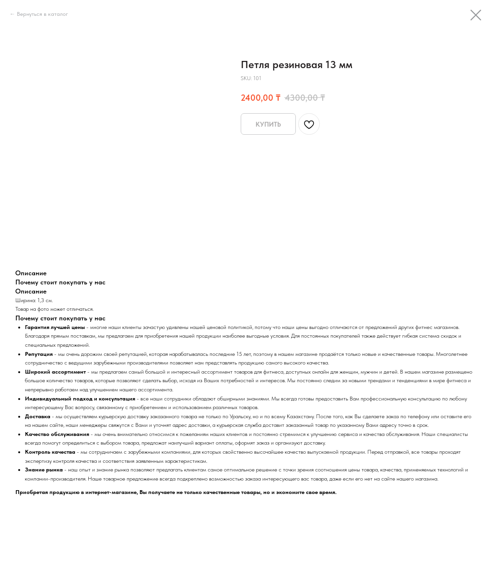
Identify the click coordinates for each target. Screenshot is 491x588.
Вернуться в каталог (42, 14)
